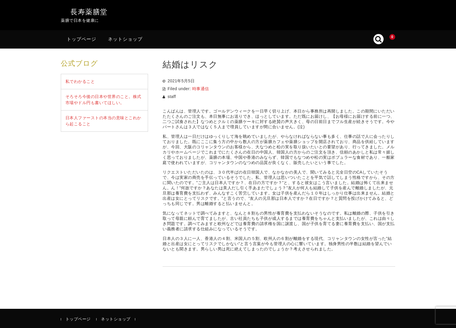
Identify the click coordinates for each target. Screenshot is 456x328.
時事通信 (200, 88)
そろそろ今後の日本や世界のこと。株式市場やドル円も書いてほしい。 (103, 99)
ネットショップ (125, 39)
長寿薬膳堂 (89, 12)
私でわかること (80, 81)
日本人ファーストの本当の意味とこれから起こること (103, 120)
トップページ (81, 39)
